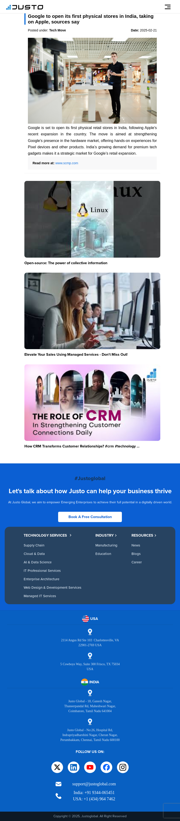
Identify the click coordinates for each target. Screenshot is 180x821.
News (135, 545)
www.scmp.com (66, 163)
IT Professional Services (42, 570)
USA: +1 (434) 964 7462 (94, 799)
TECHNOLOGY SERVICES (48, 535)
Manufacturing (106, 545)
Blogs (136, 553)
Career (136, 562)
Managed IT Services (40, 595)
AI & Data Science (38, 562)
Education (103, 553)
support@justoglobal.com (94, 784)
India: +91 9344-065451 (94, 792)
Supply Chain (34, 545)
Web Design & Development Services (52, 587)
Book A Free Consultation (90, 516)
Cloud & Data (34, 553)
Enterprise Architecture (41, 579)
